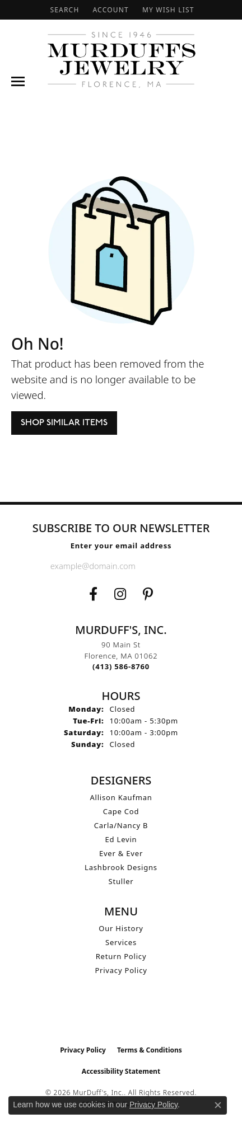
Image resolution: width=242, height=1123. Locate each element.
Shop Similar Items (64, 422)
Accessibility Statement (121, 1071)
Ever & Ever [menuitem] (121, 853)
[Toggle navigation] (18, 81)
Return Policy (121, 956)
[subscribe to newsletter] (182, 566)
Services (121, 942)
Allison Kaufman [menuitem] (121, 797)
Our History (121, 928)
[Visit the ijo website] (121, 1016)
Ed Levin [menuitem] (121, 839)
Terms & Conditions (149, 1050)
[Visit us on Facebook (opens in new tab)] (93, 594)
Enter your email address (121, 546)
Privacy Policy (121, 970)
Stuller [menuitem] (121, 881)
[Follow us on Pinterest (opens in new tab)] (148, 594)
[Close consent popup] (218, 1105)
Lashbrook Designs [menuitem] (121, 867)
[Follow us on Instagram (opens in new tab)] (120, 594)
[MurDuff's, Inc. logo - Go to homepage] (121, 59)
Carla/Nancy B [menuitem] (121, 825)
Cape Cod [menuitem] (121, 811)
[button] (63, 10)
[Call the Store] (121, 666)
